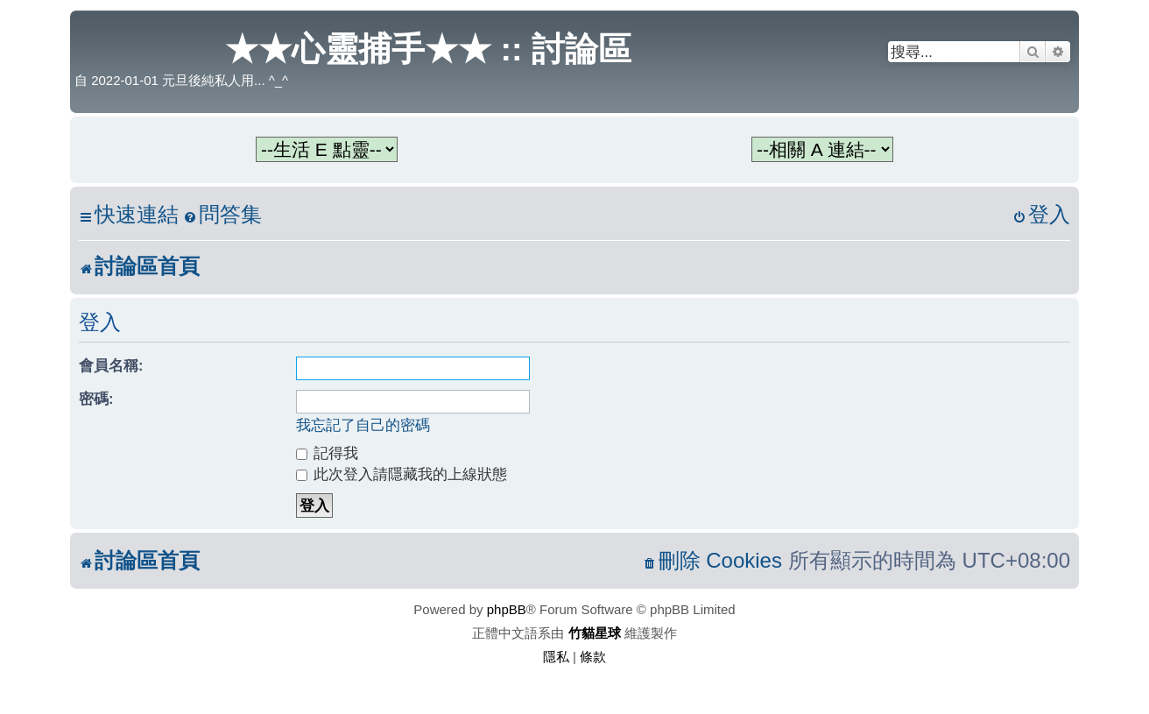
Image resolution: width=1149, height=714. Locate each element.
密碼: (96, 398)
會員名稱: (111, 365)
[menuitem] (222, 215)
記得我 (327, 453)
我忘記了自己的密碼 (363, 425)
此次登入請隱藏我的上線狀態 (402, 474)
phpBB (506, 609)
